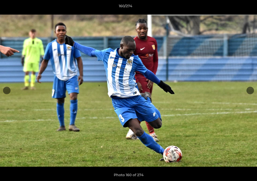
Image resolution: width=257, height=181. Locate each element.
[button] (236, 7)
